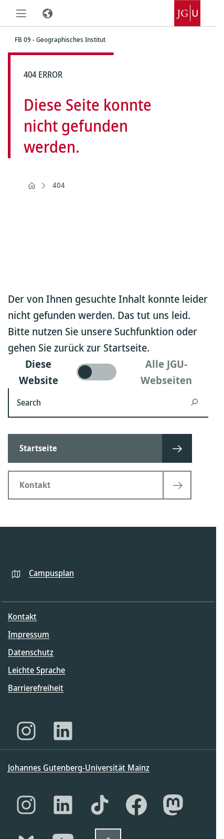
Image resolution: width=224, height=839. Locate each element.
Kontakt (22, 616)
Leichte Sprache (36, 670)
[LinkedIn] (62, 730)
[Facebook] (136, 804)
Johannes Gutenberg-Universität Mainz (79, 767)
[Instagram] (26, 730)
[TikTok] (99, 804)
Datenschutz (31, 652)
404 (58, 185)
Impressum (28, 634)
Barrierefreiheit (35, 688)
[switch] (108, 372)
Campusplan (51, 573)
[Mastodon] (173, 804)
